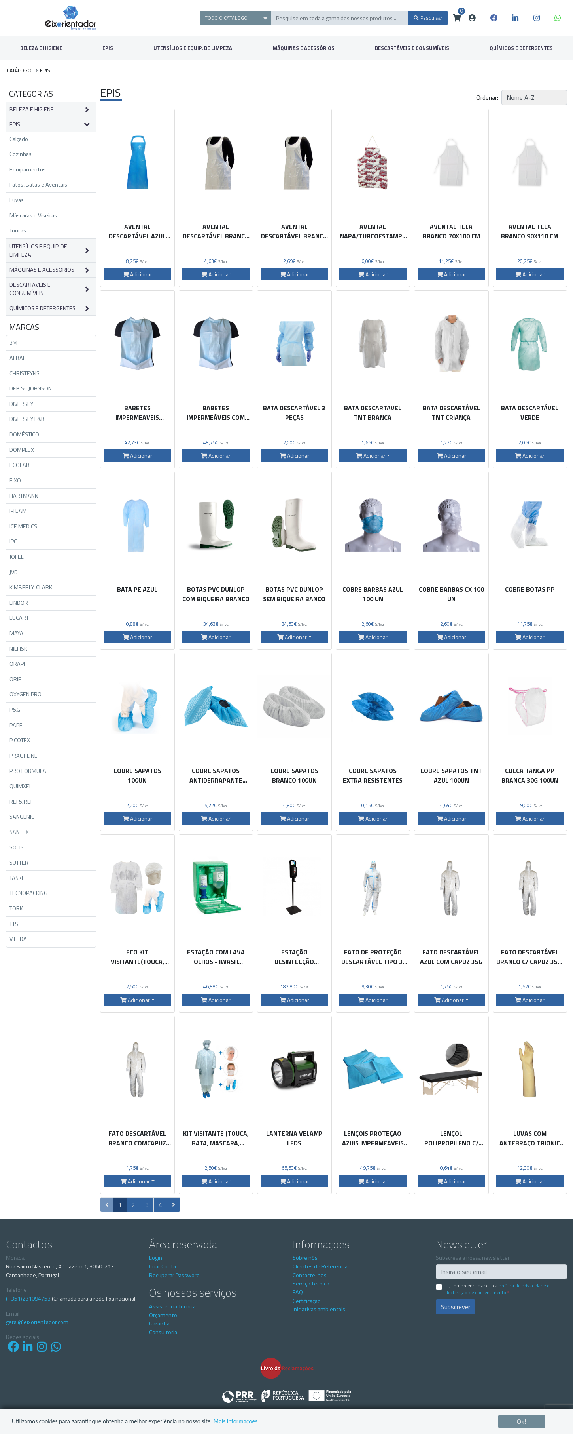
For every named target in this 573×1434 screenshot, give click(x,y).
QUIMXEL (20, 786)
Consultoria (163, 1332)
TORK (16, 908)
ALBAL (17, 358)
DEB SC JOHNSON (30, 388)
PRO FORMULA (27, 771)
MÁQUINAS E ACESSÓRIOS (304, 48)
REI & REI (20, 801)
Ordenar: (487, 97)
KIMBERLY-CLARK (30, 587)
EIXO (15, 480)
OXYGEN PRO (25, 694)
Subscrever (455, 1307)
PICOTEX (19, 740)
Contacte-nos (310, 1275)
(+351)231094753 (28, 1299)
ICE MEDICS (23, 526)
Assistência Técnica (172, 1306)
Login (155, 1257)
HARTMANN (23, 495)
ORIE (15, 679)
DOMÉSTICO (24, 434)
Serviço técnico (311, 1283)
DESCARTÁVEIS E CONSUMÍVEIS (412, 48)
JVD (13, 572)
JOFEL (16, 556)
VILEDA (18, 939)
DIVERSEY (21, 404)
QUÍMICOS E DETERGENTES (42, 308)
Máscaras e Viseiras (33, 215)
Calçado (18, 139)
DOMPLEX (21, 450)
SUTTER (18, 862)
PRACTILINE (23, 755)
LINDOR (18, 602)
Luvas (16, 200)
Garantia (159, 1323)
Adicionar (137, 274)
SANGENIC (21, 816)
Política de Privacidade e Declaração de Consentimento (497, 1289)
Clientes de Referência (320, 1266)
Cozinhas (20, 154)
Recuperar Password (174, 1275)
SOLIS (16, 847)
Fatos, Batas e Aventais (38, 184)
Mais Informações (258, 1422)
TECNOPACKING (28, 893)
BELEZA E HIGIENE (41, 48)
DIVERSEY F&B (27, 419)
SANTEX (19, 832)
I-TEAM (18, 511)
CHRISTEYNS (24, 373)
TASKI (16, 878)
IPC (13, 541)
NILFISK (18, 648)
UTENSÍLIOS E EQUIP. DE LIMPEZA (192, 48)
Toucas (17, 230)
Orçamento (163, 1315)
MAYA (16, 633)
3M (13, 342)
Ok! (522, 1421)
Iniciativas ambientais (319, 1309)
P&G (14, 709)
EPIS (107, 48)
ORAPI (17, 663)
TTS (13, 924)
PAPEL (17, 725)
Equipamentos (27, 169)
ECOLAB (19, 465)
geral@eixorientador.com (37, 1322)
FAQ (298, 1292)
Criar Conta (162, 1266)
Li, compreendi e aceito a (497, 1289)
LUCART (19, 617)
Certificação (307, 1301)
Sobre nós (305, 1257)
